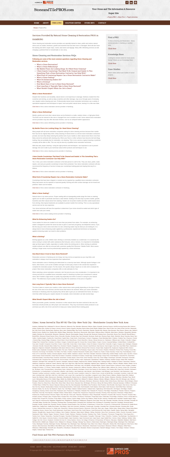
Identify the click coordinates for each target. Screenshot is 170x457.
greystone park (46, 359)
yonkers (113, 427)
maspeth (90, 377)
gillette (69, 353)
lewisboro (81, 373)
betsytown (56, 334)
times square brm (128, 414)
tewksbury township (81, 414)
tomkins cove (36, 416)
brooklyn (68, 336)
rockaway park (82, 402)
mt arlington (87, 383)
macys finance (107, 375)
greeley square (71, 357)
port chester (73, 396)
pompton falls (132, 394)
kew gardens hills (112, 369)
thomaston (104, 414)
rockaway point (91, 402)
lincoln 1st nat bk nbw (107, 373)
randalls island (112, 398)
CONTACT (102, 23)
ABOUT (46, 23)
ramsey (105, 398)
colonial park (43, 342)
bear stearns (120, 330)
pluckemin (104, 394)
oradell (129, 388)
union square (42, 418)
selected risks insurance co (45, 408)
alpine (94, 326)
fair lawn (64, 349)
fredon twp (119, 351)
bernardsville (48, 334)
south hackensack (58, 410)
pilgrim (58, 394)
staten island (80, 412)
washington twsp (85, 424)
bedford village (62, 332)
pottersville (106, 396)
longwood (95, 375)
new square (118, 385)
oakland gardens (82, 388)
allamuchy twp (71, 326)
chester (135, 338)
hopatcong (49, 365)
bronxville (62, 336)
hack (81, 359)
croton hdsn (73, 344)
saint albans (63, 406)
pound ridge (113, 396)
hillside (126, 363)
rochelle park (46, 402)
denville (41, 346)
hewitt (54, 363)
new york (132, 385)
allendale (78, 326)
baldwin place (102, 328)
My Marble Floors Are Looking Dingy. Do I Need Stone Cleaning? (61, 69)
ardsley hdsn (40, 328)
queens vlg (84, 398)
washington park (122, 422)
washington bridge (112, 422)
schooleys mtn (125, 406)
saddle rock (43, 406)
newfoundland (49, 386)
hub (82, 365)
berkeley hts (40, 334)
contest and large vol (73, 342)
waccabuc (114, 420)
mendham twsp (127, 377)
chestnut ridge (45, 340)
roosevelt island (128, 402)
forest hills (133, 349)
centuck (88, 338)
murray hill (100, 383)
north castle (77, 386)
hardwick (130, 359)
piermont (52, 394)
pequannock (84, 392)
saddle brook (133, 404)
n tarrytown (134, 383)
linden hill (130, 373)
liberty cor (88, 373)
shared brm (64, 408)
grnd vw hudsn (64, 359)
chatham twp (122, 338)
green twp (96, 357)
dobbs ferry (56, 346)
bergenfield (128, 332)
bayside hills (98, 330)
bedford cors (45, 332)
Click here (35, 106)
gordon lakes (123, 353)
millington (107, 379)
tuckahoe (115, 416)
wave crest (94, 424)
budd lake (98, 336)
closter (123, 340)
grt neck (71, 359)
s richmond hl (125, 404)
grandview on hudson (78, 355)
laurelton (52, 373)
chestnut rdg (36, 340)
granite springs (97, 355)
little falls (48, 375)
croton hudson (82, 344)
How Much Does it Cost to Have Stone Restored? (55, 84)
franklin (70, 351)
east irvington (109, 346)
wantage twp (82, 422)
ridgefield (52, 400)
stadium (67, 412)
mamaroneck (52, 377)
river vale (102, 400)
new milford (84, 385)
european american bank (54, 349)
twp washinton (132, 416)
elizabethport (54, 348)
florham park (119, 349)
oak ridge (68, 388)
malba (46, 377)
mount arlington (129, 381)
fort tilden (57, 351)
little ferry (54, 375)
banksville (133, 328)
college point (35, 342)
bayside (92, 330)
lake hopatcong (78, 371)
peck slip (41, 392)
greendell (118, 357)
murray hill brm (108, 383)
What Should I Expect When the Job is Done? (54, 88)
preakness (120, 396)
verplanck (50, 420)
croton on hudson (92, 344)
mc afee (102, 377)
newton (56, 386)
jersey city (126, 367)
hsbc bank (77, 365)
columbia (51, 342)
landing (41, 373)
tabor (41, 414)
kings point (121, 369)
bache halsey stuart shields (89, 328)
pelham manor (68, 392)
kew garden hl (94, 369)
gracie (135, 353)
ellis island (62, 348)
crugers (114, 344)
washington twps (75, 424)
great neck (131, 355)
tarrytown (56, 414)
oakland (74, 388)
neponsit (57, 385)
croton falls (66, 344)
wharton (114, 425)
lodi (66, 375)
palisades (78, 390)
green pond (80, 357)
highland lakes (95, 363)
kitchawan (133, 369)
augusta (73, 328)
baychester (86, 330)
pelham (61, 392)
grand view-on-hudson (58, 355)
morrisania (82, 381)
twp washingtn (123, 416)
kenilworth (75, 369)
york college (119, 427)
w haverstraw (99, 420)
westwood (108, 425)
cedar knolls (73, 338)
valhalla (130, 418)
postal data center (97, 396)
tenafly (67, 414)
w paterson (107, 420)
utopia (119, 418)
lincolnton (123, 373)
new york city (36, 386)
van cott (40, 420)
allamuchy (63, 326)
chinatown (53, 340)
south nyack (67, 410)
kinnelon (127, 369)
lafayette (62, 371)
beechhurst (77, 332)
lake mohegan (106, 371)
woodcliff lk (60, 427)
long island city (79, 375)
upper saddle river (106, 418)
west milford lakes (61, 425)
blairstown (62, 334)
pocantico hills (112, 394)
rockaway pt (99, 402)
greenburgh (112, 357)
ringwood (89, 400)
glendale (92, 353)
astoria (68, 328)
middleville (70, 379)
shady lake (57, 408)
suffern (118, 412)
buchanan (91, 336)
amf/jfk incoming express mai (122, 326)
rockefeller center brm (110, 402)
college (134, 340)
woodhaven (67, 427)
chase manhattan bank (105, 338)
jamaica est (77, 367)
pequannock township (95, 392)
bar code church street (38, 330)
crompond (47, 344)
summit (123, 412)
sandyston (82, 406)
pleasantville (97, 394)
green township (88, 357)
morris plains (75, 381)
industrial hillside (95, 365)
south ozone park (76, 410)
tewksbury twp (92, 414)
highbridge (87, 363)
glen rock (86, 353)
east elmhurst (92, 346)
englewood (115, 348)
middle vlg (63, 379)
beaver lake (128, 330)
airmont (58, 326)
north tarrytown (111, 386)
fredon (103, 351)
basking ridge (71, 330)
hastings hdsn (97, 361)
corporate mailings (112, 342)
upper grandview (73, 418)
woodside (83, 427)
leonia (76, 373)
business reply (106, 336)
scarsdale (97, 406)
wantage (75, 422)
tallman (46, 414)
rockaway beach (72, 402)
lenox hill (70, 373)
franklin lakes (89, 351)
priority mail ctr (133, 396)
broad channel (50, 336)
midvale (101, 379)
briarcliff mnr (35, 336)
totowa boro (49, 416)
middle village (56, 379)
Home (36, 28)
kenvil (87, 369)
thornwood (111, 414)
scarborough (89, 406)
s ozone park (99, 404)
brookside (85, 336)
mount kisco (47, 383)
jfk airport (37, 369)
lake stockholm (115, 371)
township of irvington (59, 416)
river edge (96, 400)
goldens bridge (114, 353)
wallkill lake (45, 422)
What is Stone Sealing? (46, 77)
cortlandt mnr (131, 342)
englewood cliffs (123, 348)
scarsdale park (105, 406)
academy (34, 326)
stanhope (73, 412)
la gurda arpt (55, 371)
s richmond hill (115, 404)
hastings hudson (106, 361)
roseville (53, 404)
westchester (86, 425)
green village (103, 357)
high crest (65, 363)
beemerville (84, 332)
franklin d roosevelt (78, 351)
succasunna (112, 412)
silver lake (101, 408)
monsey (133, 379)
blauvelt (68, 334)
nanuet (52, 385)
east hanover (100, 346)
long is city (71, 375)
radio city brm (98, 398)
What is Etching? (43, 82)
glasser (81, 353)
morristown (89, 381)
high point (71, 363)
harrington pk (51, 361)
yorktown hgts (41, 429)
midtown (91, 379)
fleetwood (112, 349)
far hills (76, 349)
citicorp (90, 340)
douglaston (75, 346)
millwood (113, 379)
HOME (36, 23)
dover (81, 346)
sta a (62, 412)
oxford (47, 390)
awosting (79, 328)
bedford (135, 330)
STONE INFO (89, 23)
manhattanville (67, 377)
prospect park (36, 398)
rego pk (38, 400)
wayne (100, 424)
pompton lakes (47, 396)
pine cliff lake (65, 394)
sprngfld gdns (42, 412)
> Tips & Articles (132, 17)
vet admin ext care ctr (60, 420)
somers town (48, 410)
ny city (47, 388)
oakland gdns (91, 388)
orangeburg (35, 390)
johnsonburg (58, 369)
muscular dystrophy (119, 383)
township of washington (72, 416)
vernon (45, 420)
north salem (102, 386)
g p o (37, 353)
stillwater (87, 412)
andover (133, 326)
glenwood (98, 353)
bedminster (70, 332)
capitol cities (65, 338)
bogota (81, 334)
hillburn (110, 363)
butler (112, 336)
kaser (64, 369)
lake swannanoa (124, 371)
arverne (64, 328)
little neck (61, 375)
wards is (89, 422)
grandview (68, 355)
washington (103, 422)
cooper (99, 342)
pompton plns (65, 396)
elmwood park (86, 348)
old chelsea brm (108, 388)
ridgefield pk (68, 400)
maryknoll (84, 377)
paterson (126, 390)
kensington (81, 369)
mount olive (55, 383)
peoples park (76, 392)
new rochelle (110, 385)
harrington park (43, 361)
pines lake (72, 394)
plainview (78, 394)
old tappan (117, 388)
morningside (60, 381)
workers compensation (93, 427)
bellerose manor (100, 332)
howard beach (70, 365)
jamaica (71, 367)
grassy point (105, 355)
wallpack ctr (62, 422)
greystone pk (55, 359)
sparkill (113, 410)
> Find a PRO (111, 17)
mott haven (121, 381)
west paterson (78, 425)
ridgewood (76, 400)
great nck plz (123, 355)
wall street (133, 420)
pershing (104, 392)
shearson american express (76, 408)
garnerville (43, 353)
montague (35, 381)
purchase (50, 398)
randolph (120, 398)
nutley (40, 388)
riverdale (108, 400)
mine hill (118, 379)
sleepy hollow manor (132, 408)
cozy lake (35, 344)
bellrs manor (114, 332)
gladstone (75, 353)
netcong (62, 385)
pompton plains (56, 396)
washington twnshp (54, 424)
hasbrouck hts (83, 361)
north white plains (121, 386)
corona (104, 342)
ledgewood (64, 373)
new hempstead (75, 385)
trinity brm (108, 416)
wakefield (120, 420)
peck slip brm (49, 392)
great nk (56, 357)
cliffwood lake (116, 340)
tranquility (91, 416)
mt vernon (94, 383)
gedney (49, 353)
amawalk (99, 326)
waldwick (126, 420)
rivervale (121, 400)
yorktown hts (49, 429)
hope (54, 365)
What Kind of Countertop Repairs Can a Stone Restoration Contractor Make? (66, 75)
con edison (58, 342)
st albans (58, 412)
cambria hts (50, 338)
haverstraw (126, 361)
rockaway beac (62, 402)
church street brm (82, 340)
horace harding (60, 365)
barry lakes (63, 330)
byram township (125, 336)
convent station (92, 342)
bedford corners (36, 332)
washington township (42, 424)
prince (126, 396)
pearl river (35, 392)
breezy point (117, 334)
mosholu (102, 381)
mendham (119, 377)
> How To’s (121, 17)
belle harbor (91, 332)
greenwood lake (37, 359)
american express (108, 326)
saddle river (35, 406)
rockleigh (120, 402)
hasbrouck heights (73, 361)
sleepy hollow (121, 408)
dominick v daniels (66, 346)
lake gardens (69, 371)
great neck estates (37, 357)
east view (116, 346)
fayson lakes (91, 349)
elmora (73, 348)
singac (106, 408)
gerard (64, 353)
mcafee (107, 377)
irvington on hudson (37, 367)
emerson (93, 348)
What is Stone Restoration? (47, 64)
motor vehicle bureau (111, 381)
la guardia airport (46, 371)
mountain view (79, 383)
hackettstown (95, 359)
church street (61, 340)
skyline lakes (113, 408)
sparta (117, 410)
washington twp (65, 424)
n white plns (45, 385)
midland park (77, 379)
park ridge (107, 390)
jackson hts (64, 367)
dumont (85, 346)
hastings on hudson (117, 361)
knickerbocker (36, 371)
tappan (51, 414)
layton (58, 373)
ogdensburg (99, 388)
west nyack (70, 425)
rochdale (126, 400)
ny (43, 388)
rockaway (54, 402)
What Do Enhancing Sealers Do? (49, 79)
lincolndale (117, 373)
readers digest (128, 398)
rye (78, 404)
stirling (92, 412)
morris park (68, 381)
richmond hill (45, 400)
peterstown (120, 392)
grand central (36, 355)
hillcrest (115, 363)
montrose (48, 381)
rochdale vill (133, 400)
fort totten (64, 351)
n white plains (37, 385)
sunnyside (129, 412)
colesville (128, 340)
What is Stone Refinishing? (47, 67)
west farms (130, 424)
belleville (107, 332)
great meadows (114, 355)
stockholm (98, 412)
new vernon (126, 385)
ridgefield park (60, 400)
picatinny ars (35, 394)
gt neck (77, 359)
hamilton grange (115, 359)
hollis (36, 365)
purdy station (57, 398)
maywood (96, 377)
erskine (131, 348)
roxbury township (62, 404)
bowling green (102, 334)
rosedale (34, 404)
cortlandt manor (122, 342)
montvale (53, 381)
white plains (127, 425)
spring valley (124, 410)
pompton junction (37, 396)
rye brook (83, 404)
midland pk (85, 379)
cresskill (41, 344)
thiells (98, 414)
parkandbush (114, 390)
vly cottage (84, 420)
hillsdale (120, 363)
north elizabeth (85, 386)
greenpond (125, 357)
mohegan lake (126, 379)
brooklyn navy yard (76, 336)
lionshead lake (40, 375)
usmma (114, 418)
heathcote (48, 363)
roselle (40, 404)
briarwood (43, 336)
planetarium (85, 394)
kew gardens (102, 369)
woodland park (76, 427)
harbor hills (124, 359)
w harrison (92, 420)
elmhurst (68, 348)
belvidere (121, 332)
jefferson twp (96, 367)
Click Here (112, 48)
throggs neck (119, 414)
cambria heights (41, 338)
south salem (106, 410)
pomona (119, 394)
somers (42, 410)
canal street (58, 338)
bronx (56, 336)
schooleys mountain (115, 406)
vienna (78, 420)
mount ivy (40, 383)
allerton (90, 326)
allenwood (84, 326)
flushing (126, 349)
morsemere (96, 381)
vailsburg (124, 418)
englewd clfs (107, 348)
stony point (105, 412)
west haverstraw (42, 425)
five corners (99, 349)
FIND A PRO (57, 23)
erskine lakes (36, 349)
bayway (105, 330)
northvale (129, 386)
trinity (103, 416)
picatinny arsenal (44, 394)
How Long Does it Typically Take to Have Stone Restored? (59, 86)
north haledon (94, 386)
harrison (58, 361)
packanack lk (70, 390)
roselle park (46, 404)
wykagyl (108, 427)
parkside (121, 390)
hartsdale (64, 361)
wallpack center (53, 422)
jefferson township (87, 367)
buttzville (117, 336)
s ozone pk (107, 404)
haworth (133, 361)
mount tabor (62, 383)
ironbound (118, 365)
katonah (69, 369)
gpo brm (130, 353)
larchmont (46, 373)
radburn (90, 398)
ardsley (34, 328)
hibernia (59, 363)
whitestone (35, 427)
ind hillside (87, 365)
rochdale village (37, 402)
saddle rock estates (53, 406)
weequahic (106, 424)
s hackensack (91, 404)
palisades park (85, 390)
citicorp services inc (98, 340)
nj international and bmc (66, 386)
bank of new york (112, 328)
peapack (132, 390)
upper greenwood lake (85, 418)
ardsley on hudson (50, 328)
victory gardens (71, 420)
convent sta (83, 342)
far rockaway (83, 349)
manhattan (60, 377)
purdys (64, 398)
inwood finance (110, 365)
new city (68, 385)
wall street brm (36, 422)
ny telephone (53, 388)
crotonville (108, 344)
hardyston (35, 361)
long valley (88, 375)
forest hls (35, 351)
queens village (76, 398)
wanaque (69, 422)
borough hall (87, 334)
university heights (63, 418)
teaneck (62, 414)
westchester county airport (97, 425)
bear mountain (112, 330)
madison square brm (122, 375)
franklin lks (97, 351)
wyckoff (102, 427)
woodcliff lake (52, 427)
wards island (95, 422)
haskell (90, 361)
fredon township (110, 351)
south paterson (86, 410)
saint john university (73, 406)
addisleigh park (42, 326)
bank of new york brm (124, 328)
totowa (43, 416)
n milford (127, 383)
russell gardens (72, 404)
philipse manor (128, 392)
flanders (106, 349)
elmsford (78, 348)
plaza (91, 394)
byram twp (134, 336)
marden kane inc (76, 377)
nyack (59, 388)
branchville (110, 334)
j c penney (47, 367)
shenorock (87, 408)
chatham (114, 338)
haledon (102, 359)
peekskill (56, 392)
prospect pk (44, 398)
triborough (98, 416)
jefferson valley (105, 367)
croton (60, 344)
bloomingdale (74, 334)
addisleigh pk (51, 326)
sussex (134, 412)
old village (124, 388)
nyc (63, 388)
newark (43, 386)
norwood (34, 388)
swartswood (35, 414)
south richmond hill (97, 410)
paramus (100, 390)
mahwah (41, 377)
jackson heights (55, 367)
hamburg (107, 359)
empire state (99, 348)
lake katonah (87, 371)
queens (69, 398)
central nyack (81, 338)
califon (34, 338)
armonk (59, 328)
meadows (112, 377)
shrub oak (94, 408)
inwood (103, 365)
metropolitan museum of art (44, 379)
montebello (42, 381)
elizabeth (47, 348)
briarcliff (124, 334)
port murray (81, 396)
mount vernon (70, 383)
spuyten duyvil (51, 412)
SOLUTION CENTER (73, 23)
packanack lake (61, 390)
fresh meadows (127, 351)
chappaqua (95, 338)
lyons (100, 375)
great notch (63, 357)
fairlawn (70, 349)
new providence (92, 385)
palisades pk (93, 390)
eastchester (133, 346)
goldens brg (105, 353)
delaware (134, 344)
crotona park (101, 344)
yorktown (126, 427)
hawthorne (35, 363)
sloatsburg (36, 410)
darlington (128, 344)
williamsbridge (43, 427)
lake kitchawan (96, 371)
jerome (120, 367)
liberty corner (96, 373)
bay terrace (79, 330)
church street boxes (71, 340)
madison (114, 375)
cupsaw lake (121, 344)
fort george (42, 351)
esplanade (44, 349)
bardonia (56, 330)
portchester (88, 396)
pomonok (124, 394)
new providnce (102, 385)
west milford (51, 425)
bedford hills (53, 332)
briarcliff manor (131, 334)
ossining (42, 390)
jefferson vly (113, 367)
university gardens (52, 418)
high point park (79, 363)
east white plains (124, 346)
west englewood (121, 424)
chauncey (129, 338)
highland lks (103, 363)
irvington (128, 365)
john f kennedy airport (47, 369)
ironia (123, 365)
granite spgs (88, 355)
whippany (120, 425)
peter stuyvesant (111, 392)
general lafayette (57, 353)
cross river (54, 344)
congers (64, 342)
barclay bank (49, 330)
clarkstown (108, 340)
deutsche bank (48, 346)
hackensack (87, 359)
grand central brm (46, 355)
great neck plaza (48, 357)
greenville (131, 357)
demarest (35, 346)
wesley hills (113, 424)
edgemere (35, 348)
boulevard (94, 334)
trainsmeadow (83, 416)
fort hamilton (49, 351)
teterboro (72, 414)
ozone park (53, 390)
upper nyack (96, 418)
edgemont (41, 348)
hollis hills (42, 365)
